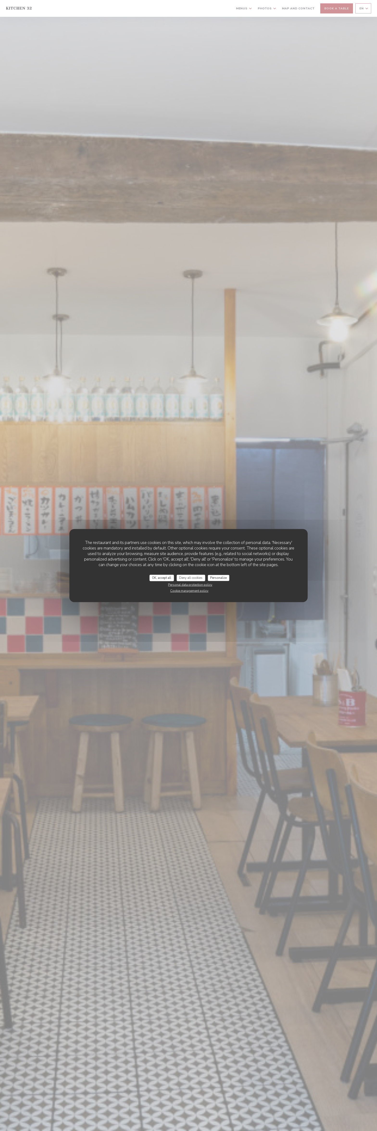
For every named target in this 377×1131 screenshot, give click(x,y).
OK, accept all (161, 577)
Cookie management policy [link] (189, 591)
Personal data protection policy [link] (190, 585)
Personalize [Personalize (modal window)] (218, 577)
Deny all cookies (190, 577)
